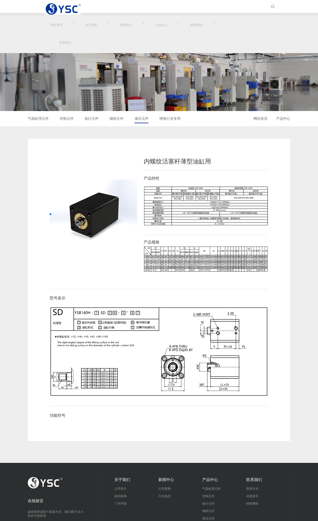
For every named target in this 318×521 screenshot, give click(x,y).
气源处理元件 (38, 83)
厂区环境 (120, 468)
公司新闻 (164, 453)
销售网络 (252, 468)
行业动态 (164, 461)
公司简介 (120, 453)
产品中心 (182, 9)
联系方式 (252, 453)
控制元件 (67, 83)
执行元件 (92, 83)
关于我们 (119, 9)
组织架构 (120, 461)
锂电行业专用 (169, 83)
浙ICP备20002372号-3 (275, 515)
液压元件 (142, 83)
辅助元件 (117, 83)
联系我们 (246, 9)
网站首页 (88, 9)
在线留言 (252, 461)
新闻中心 (151, 9)
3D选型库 (214, 9)
